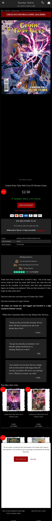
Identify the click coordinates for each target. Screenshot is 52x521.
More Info (33, 459)
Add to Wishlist (20, 211)
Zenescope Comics (15, 10)
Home (2, 10)
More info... (41, 230)
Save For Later (32, 211)
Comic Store (7, 10)
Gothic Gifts (26, 2)
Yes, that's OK (21, 459)
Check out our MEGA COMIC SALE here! (26, 14)
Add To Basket (26, 205)
